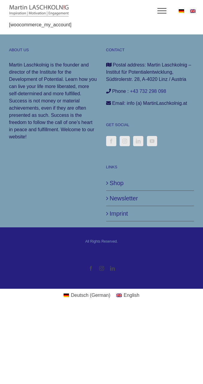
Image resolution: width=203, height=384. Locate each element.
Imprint (119, 213)
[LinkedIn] (138, 141)
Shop (117, 183)
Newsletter (124, 198)
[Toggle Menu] (162, 10)
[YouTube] (152, 141)
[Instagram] (125, 141)
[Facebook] (111, 141)
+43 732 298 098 (148, 91)
